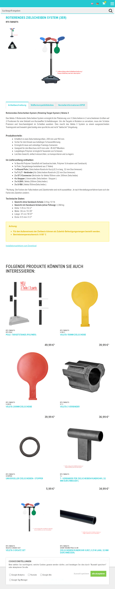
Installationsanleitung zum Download (21, 245)
